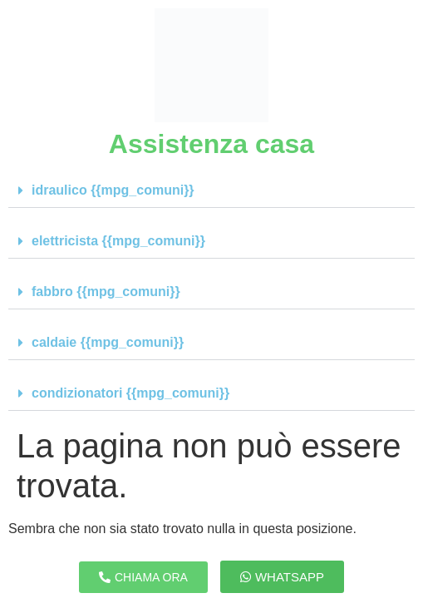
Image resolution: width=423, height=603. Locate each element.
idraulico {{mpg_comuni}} (113, 190)
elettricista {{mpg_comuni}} (118, 241)
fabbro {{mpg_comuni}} (106, 291)
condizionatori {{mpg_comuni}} (130, 393)
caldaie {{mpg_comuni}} (108, 342)
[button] (211, 191)
